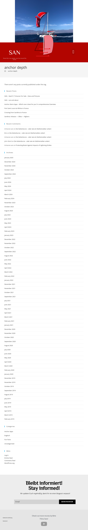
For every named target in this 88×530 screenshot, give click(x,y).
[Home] (5, 71)
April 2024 (7, 190)
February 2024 (9, 198)
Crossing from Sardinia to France (15, 112)
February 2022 (9, 276)
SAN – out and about (11, 100)
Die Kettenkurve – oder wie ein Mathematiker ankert (33, 129)
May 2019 (7, 407)
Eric (5, 133)
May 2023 (7, 223)
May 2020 (7, 358)
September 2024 (10, 174)
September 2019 (10, 390)
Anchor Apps (8, 431)
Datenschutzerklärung (7, 517)
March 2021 (8, 317)
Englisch (7, 435)
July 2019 (7, 399)
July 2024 (7, 178)
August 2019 (8, 395)
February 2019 (9, 419)
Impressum (5, 521)
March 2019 (8, 415)
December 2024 (9, 162)
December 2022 (9, 239)
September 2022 (10, 252)
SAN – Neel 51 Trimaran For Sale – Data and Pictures (22, 96)
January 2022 (8, 280)
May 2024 (7, 186)
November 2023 (9, 203)
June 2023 (7, 219)
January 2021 (8, 325)
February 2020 (9, 370)
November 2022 (9, 243)
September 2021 (10, 297)
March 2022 (8, 272)
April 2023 (7, 227)
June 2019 (7, 403)
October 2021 (9, 292)
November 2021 (9, 288)
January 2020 (8, 374)
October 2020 (9, 337)
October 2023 (9, 207)
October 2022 (9, 247)
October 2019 (9, 386)
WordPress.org (9, 463)
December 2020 (9, 329)
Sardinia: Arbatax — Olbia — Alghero (16, 116)
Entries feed (8, 458)
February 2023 (9, 231)
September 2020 (10, 341)
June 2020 (7, 354)
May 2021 (7, 309)
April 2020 (7, 362)
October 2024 (9, 170)
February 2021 (9, 321)
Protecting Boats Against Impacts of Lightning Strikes (33, 145)
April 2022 (7, 268)
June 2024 (7, 182)
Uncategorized (9, 444)
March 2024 (8, 194)
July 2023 (7, 215)
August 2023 (8, 211)
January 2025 (8, 158)
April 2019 (7, 411)
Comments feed (9, 461)
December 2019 (9, 378)
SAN (14, 52)
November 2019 (9, 382)
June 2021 (7, 305)
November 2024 (9, 166)
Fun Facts (7, 440)
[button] (73, 51)
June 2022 (7, 260)
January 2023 (8, 235)
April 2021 (7, 313)
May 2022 (7, 264)
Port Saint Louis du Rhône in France (16, 108)
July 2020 (7, 350)
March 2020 (8, 366)
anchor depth (12, 71)
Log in (6, 455)
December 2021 (9, 284)
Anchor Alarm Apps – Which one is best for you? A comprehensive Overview (30, 104)
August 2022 (8, 256)
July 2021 (7, 301)
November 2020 (9, 333)
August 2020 (8, 345)
